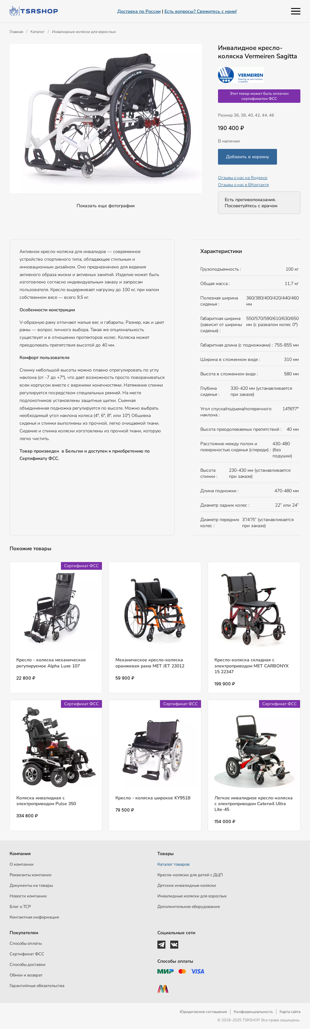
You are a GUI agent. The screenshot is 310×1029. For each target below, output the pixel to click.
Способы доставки (28, 965)
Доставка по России (139, 11)
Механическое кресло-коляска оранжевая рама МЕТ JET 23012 (149, 663)
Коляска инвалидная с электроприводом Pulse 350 (46, 801)
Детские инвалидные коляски (186, 885)
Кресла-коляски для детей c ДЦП (190, 875)
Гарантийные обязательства (37, 986)
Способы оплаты (26, 943)
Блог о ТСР (20, 907)
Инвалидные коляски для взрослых (84, 31)
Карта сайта (290, 1011)
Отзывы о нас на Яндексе (242, 178)
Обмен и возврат (26, 975)
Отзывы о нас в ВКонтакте (243, 185)
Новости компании (28, 896)
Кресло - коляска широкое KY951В (153, 798)
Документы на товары (31, 885)
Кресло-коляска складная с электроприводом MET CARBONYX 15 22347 (251, 665)
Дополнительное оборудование (188, 907)
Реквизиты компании (31, 875)
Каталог (37, 31)
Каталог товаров (173, 864)
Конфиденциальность (253, 1011)
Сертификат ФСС (27, 954)
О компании (22, 864)
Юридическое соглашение (203, 1011)
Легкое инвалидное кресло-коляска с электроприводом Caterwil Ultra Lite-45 (253, 804)
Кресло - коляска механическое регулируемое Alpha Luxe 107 (51, 663)
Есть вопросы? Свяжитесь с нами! (200, 11)
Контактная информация (34, 917)
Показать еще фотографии (106, 206)
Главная (16, 31)
